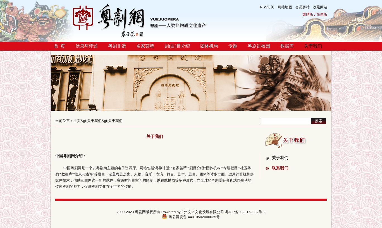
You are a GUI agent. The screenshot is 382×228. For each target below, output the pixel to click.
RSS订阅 (267, 7)
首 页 (59, 46)
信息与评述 (86, 46)
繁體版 (307, 14)
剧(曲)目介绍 (177, 46)
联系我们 (277, 168)
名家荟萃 (145, 46)
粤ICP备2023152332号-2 (245, 212)
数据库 (287, 46)
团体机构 (209, 46)
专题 (232, 46)
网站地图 (285, 7)
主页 (77, 121)
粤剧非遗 (117, 46)
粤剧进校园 (259, 46)
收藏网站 (320, 7)
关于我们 (313, 46)
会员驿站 (302, 7)
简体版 (321, 14)
